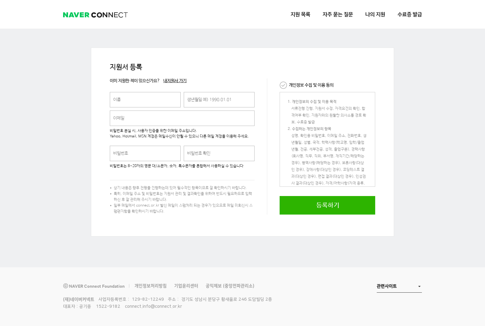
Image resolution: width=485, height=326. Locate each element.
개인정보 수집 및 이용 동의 (311, 85)
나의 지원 (375, 14)
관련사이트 (387, 286)
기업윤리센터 (186, 285)
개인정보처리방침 (151, 285)
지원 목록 (300, 14)
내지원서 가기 (175, 80)
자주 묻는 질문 (338, 14)
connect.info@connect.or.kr (153, 306)
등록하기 (328, 205)
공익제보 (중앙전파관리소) (230, 285)
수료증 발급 (409, 14)
